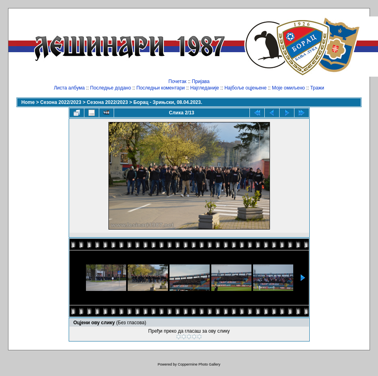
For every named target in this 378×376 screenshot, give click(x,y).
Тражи (317, 88)
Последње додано (110, 88)
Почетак (177, 81)
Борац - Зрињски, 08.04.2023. (167, 102)
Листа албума (69, 88)
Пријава (200, 81)
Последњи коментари (161, 88)
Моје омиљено (288, 88)
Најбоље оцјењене (246, 88)
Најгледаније (204, 88)
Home (28, 102)
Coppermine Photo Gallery (199, 364)
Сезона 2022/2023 (60, 102)
